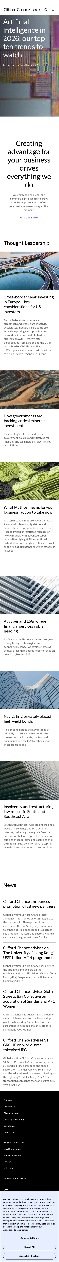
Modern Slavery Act (13, 1155)
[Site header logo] (24, 9)
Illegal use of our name (14, 1142)
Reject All (29, 1247)
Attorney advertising (14, 1119)
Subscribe (8, 1168)
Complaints (9, 1126)
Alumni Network (11, 1113)
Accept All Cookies (29, 1256)
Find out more (29, 217)
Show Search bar (46, 9)
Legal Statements (12, 1149)
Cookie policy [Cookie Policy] (20, 1230)
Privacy (7, 1162)
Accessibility (10, 1106)
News (9, 885)
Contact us (9, 1132)
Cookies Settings (29, 1238)
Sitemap (8, 1100)
